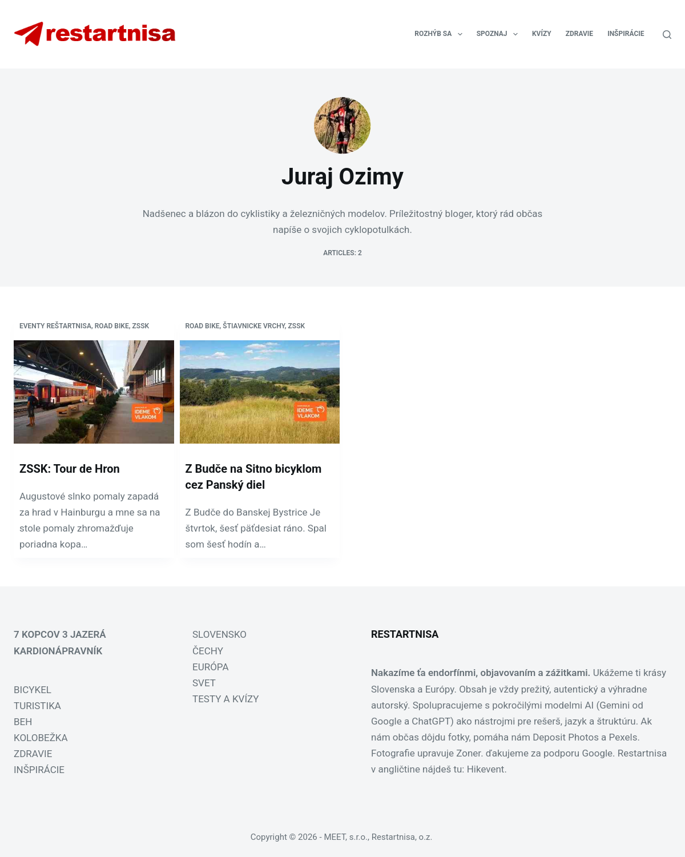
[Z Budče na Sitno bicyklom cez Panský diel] (260, 392)
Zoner (468, 753)
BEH (23, 721)
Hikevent (486, 769)
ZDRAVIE (579, 34)
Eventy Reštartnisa (55, 326)
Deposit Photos (566, 737)
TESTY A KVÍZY (225, 699)
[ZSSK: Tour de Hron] (94, 392)
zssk (141, 326)
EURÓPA (210, 667)
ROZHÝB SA (440, 34)
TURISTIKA (37, 705)
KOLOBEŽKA (41, 737)
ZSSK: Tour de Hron (69, 469)
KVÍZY (541, 34)
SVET (204, 683)
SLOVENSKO (219, 634)
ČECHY (207, 651)
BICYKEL (32, 689)
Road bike (112, 326)
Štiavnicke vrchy (253, 326)
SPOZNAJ (499, 34)
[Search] (667, 34)
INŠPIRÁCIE (625, 34)
